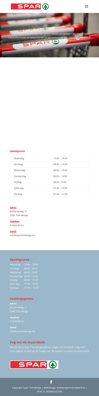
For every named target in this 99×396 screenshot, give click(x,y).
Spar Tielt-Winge (49, 28)
